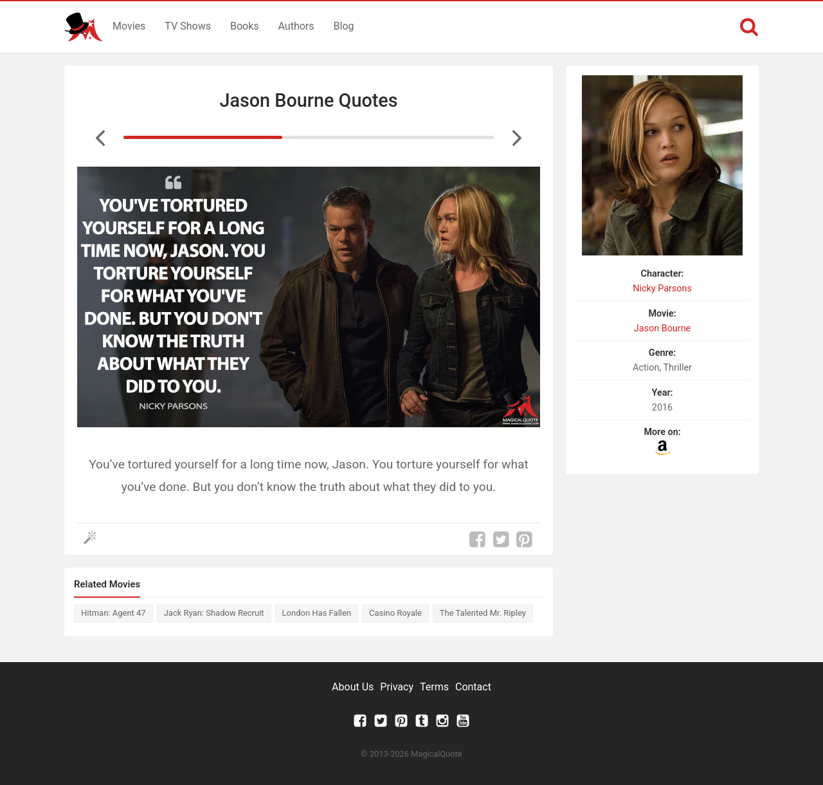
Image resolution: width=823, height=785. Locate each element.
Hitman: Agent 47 (113, 613)
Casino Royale (395, 613)
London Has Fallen (316, 613)
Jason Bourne (662, 328)
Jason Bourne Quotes (308, 100)
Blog (344, 26)
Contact (473, 687)
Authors (296, 26)
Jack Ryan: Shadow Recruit (214, 613)
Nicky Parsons (662, 288)
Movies (129, 26)
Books (244, 26)
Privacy (396, 687)
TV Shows (188, 26)
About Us (353, 687)
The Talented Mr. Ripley (483, 613)
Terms (434, 687)
